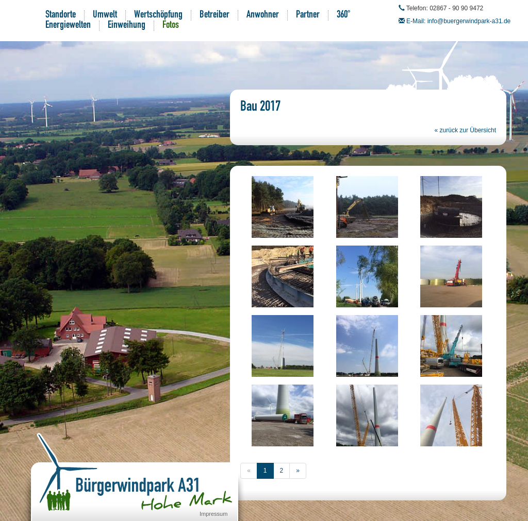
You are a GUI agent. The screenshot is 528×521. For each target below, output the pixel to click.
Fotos (170, 26)
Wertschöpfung (158, 15)
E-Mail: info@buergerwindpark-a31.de (458, 21)
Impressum (213, 514)
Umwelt (105, 15)
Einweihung (126, 26)
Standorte (60, 15)
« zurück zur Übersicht (465, 130)
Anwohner (262, 15)
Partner (308, 15)
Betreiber (214, 15)
